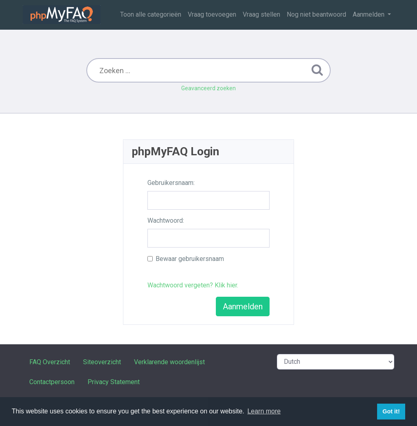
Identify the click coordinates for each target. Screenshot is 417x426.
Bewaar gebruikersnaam (190, 259)
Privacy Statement (114, 382)
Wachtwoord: (165, 220)
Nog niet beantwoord (316, 14)
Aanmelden (369, 14)
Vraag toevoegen (212, 14)
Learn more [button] (264, 411)
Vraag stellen (261, 14)
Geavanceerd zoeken (208, 88)
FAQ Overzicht (49, 362)
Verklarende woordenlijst (169, 362)
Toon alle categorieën (150, 14)
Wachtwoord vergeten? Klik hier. (192, 285)
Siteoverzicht (102, 362)
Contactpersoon (52, 382)
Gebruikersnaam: (171, 183)
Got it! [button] (390, 411)
